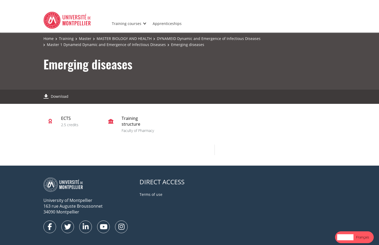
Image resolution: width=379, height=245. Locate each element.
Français (362, 237)
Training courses (126, 23)
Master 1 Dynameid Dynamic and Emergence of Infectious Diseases (106, 44)
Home (48, 38)
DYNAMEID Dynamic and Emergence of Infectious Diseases (209, 38)
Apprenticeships (167, 23)
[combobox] (345, 237)
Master (85, 38)
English (345, 237)
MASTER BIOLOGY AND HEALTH (124, 38)
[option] (362, 237)
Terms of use (150, 194)
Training (66, 38)
